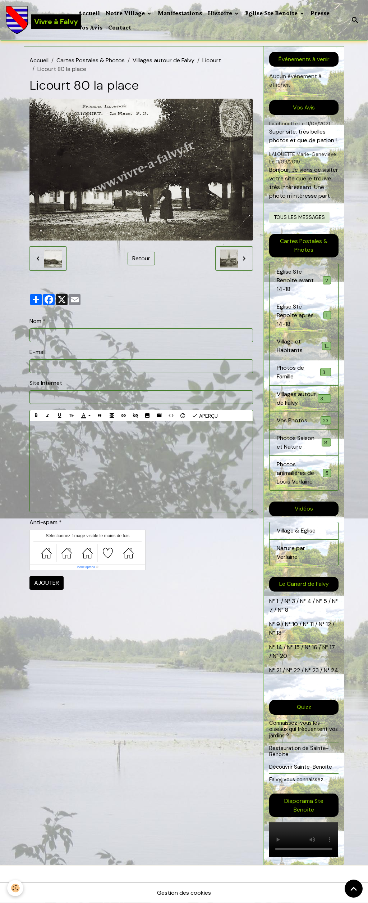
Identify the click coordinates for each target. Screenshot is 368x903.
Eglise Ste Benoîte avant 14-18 (304, 280)
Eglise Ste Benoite (272, 13)
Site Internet (45, 383)
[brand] (37, 20)
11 (311, 624)
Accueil (89, 13)
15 (297, 647)
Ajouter (46, 583)
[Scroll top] (354, 889)
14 (279, 647)
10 (294, 624)
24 (334, 670)
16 (314, 647)
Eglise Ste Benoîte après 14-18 (304, 315)
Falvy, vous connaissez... (298, 779)
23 (315, 670)
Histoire (221, 13)
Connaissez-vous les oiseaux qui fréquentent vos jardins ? (303, 729)
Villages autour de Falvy (163, 60)
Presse (320, 13)
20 (283, 656)
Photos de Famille (304, 372)
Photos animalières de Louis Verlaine (304, 473)
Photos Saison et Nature (304, 442)
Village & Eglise (296, 530)
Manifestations (180, 13)
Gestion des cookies (184, 893)
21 (279, 670)
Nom (35, 321)
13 (278, 633)
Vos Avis (90, 27)
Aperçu (205, 415)
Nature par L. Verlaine (293, 552)
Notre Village (126, 13)
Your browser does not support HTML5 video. (303, 839)
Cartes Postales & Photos (90, 60)
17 (332, 647)
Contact (119, 27)
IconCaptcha (86, 567)
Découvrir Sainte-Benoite (300, 767)
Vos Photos (304, 420)
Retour (141, 258)
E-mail (37, 352)
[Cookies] (15, 888)
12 (329, 624)
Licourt (211, 60)
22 (296, 670)
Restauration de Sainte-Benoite (299, 751)
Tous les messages (299, 217)
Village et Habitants (304, 346)
